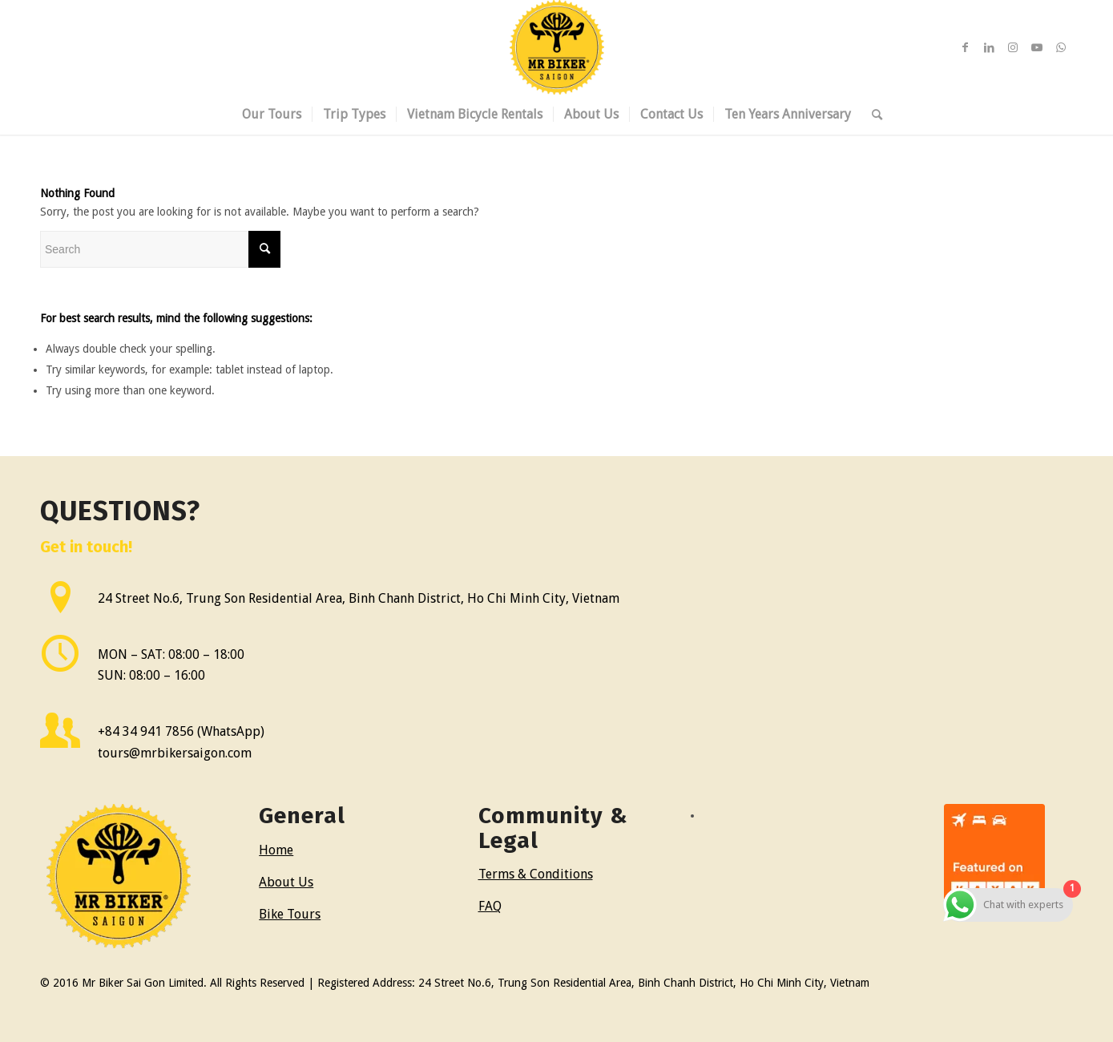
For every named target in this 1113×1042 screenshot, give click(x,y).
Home (276, 850)
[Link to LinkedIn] (989, 47)
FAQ (490, 906)
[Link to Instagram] (1013, 47)
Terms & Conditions (535, 874)
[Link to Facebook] (965, 47)
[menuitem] (272, 115)
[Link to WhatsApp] (1061, 47)
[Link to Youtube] (1037, 47)
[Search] (871, 115)
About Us (286, 882)
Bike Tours (290, 914)
